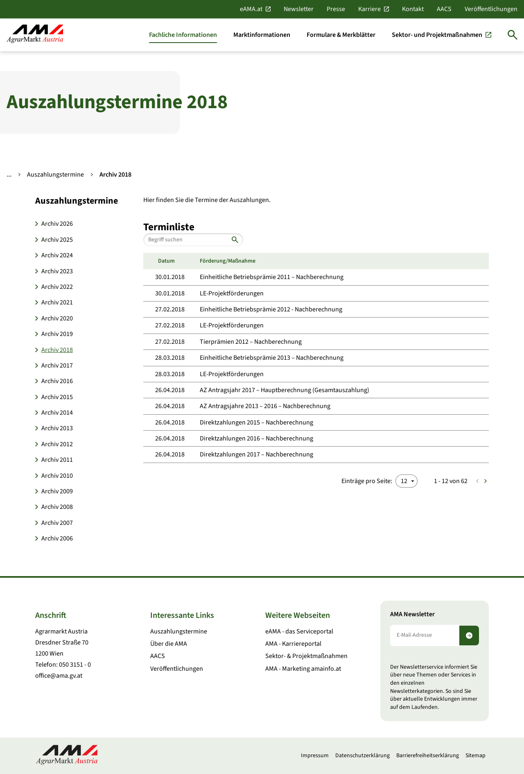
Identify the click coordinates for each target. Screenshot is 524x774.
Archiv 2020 (57, 318)
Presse (336, 9)
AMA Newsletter (412, 614)
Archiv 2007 (57, 522)
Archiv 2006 (57, 538)
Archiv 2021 (57, 302)
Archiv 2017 (57, 365)
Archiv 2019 (57, 333)
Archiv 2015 (57, 397)
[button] (84, 200)
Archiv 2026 (57, 223)
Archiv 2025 (57, 239)
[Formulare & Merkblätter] (341, 35)
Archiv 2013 (57, 428)
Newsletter (299, 9)
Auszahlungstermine (55, 174)
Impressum (315, 755)
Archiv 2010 (57, 475)
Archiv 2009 (57, 491)
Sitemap (475, 755)
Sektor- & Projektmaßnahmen (306, 656)
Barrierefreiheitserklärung (427, 755)
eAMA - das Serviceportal (299, 631)
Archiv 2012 (57, 444)
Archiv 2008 (57, 506)
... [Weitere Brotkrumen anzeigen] (9, 174)
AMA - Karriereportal (293, 643)
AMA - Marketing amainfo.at (303, 668)
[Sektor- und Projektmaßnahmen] (441, 35)
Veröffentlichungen (491, 9)
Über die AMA (168, 643)
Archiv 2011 (57, 459)
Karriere (369, 9)
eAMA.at (251, 9)
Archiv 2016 (57, 381)
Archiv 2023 (57, 271)
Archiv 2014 (57, 412)
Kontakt (413, 9)
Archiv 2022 (57, 286)
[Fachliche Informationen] (183, 35)
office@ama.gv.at (58, 675)
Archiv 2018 (57, 349)
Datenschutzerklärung (362, 755)
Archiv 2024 (57, 255)
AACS (444, 9)
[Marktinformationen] (261, 35)
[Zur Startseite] (35, 35)
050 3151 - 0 (75, 664)
